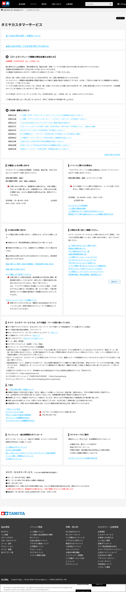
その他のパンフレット (14, 459)
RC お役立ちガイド (73, 531)
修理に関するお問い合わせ (15, 269)
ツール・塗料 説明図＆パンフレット (19, 456)
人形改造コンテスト (73, 546)
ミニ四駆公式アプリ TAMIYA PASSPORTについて (86, 211)
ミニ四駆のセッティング (75, 537)
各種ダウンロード (105, 543)
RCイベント (34, 537)
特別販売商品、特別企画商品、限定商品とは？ (85, 274)
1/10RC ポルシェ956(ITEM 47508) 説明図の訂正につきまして (42, 141)
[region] (63, 588)
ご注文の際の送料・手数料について (21, 389)
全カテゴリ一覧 (7, 552)
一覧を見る (114, 281)
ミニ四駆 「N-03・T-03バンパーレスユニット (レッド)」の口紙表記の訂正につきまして (52, 115)
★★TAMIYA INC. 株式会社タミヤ (13, 10)
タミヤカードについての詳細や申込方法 (82, 458)
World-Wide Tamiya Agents (36, 579)
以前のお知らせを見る (112, 154)
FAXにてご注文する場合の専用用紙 (18, 415)
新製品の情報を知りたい (77, 248)
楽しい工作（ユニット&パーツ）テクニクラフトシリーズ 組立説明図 (30, 453)
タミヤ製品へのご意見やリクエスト (18, 274)
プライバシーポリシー (106, 558)
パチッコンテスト (72, 549)
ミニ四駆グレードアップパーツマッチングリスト (86, 271)
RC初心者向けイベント (39, 540)
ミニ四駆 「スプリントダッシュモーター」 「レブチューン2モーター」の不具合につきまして (53, 119)
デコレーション (7, 546)
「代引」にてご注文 (13, 409)
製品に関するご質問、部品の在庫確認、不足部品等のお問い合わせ (30, 264)
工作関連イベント (37, 546)
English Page (16, 579)
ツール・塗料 (6, 543)
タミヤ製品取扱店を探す (107, 546)
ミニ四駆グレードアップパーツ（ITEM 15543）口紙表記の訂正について (46, 138)
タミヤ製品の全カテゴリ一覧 (78, 251)
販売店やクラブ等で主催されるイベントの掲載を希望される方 (90, 214)
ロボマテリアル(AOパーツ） (33, 338)
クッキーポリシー (105, 561)
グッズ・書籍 (6, 549)
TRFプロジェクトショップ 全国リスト (82, 263)
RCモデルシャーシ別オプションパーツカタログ (85, 268)
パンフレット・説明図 (74, 555)
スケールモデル (7, 537)
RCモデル (4, 531)
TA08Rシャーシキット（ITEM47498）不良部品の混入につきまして (44, 149)
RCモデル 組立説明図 (13, 450)
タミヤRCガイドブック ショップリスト (82, 260)
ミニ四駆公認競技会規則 (77, 208)
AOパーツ (54, 332)
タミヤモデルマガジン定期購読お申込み (20, 420)
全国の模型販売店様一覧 (77, 254)
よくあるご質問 (104, 540)
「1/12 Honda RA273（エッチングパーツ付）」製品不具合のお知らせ (45, 123)
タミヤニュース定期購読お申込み (18, 418)
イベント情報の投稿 (37, 555)
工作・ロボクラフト (9, 540)
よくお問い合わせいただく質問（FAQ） (82, 245)
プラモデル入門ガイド (74, 540)
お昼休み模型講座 (72, 552)
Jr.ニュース (70, 561)
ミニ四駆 (4, 534)
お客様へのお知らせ (105, 537)
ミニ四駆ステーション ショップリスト (82, 257)
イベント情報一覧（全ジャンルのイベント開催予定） (87, 266)
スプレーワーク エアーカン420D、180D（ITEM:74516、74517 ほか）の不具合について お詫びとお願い (58, 126)
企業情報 (101, 531)
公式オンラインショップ (107, 552)
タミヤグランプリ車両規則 (78, 205)
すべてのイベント (36, 552)
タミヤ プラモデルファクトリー (110, 549)
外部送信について (105, 564)
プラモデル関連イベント (39, 543)
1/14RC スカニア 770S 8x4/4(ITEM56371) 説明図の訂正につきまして (45, 145)
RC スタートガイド (73, 534)
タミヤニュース (72, 564)
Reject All (99, 584)
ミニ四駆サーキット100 (75, 558)
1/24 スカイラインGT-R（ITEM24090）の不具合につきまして (42, 130)
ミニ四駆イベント (37, 531)
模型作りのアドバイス (74, 543)
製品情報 (22, 4)
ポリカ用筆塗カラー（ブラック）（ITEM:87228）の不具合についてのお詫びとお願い (50, 134)
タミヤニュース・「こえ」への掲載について (21, 300)
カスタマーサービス (105, 534)
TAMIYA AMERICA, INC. (58, 579)
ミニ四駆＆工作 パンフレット (16, 447)
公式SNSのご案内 (105, 555)
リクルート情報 (104, 567)
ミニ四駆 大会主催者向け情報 (41, 534)
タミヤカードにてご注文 (14, 412)
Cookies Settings (83, 584)
